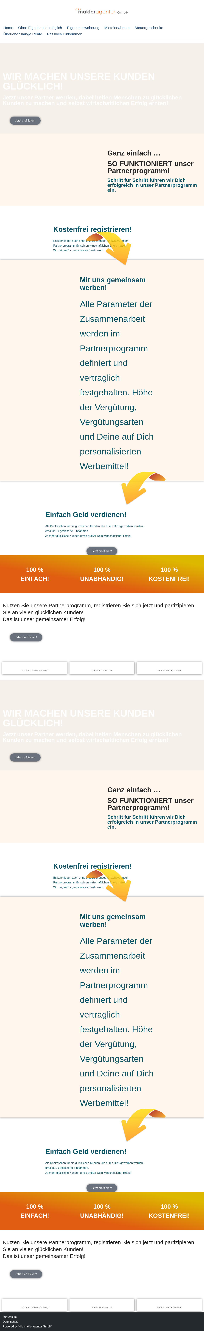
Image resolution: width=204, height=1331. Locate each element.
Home (8, 28)
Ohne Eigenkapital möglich (40, 28)
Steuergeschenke (149, 28)
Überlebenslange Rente (22, 34)
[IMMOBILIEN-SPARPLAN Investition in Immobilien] (102, 11)
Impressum (10, 1316)
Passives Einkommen (64, 34)
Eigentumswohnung (83, 28)
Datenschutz (10, 1321)
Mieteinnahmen (117, 28)
